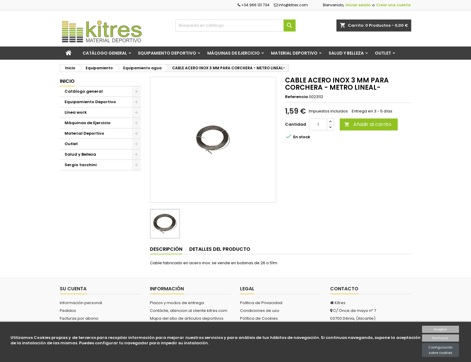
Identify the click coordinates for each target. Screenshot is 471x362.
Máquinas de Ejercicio (233, 53)
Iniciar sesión (358, 4)
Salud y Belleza (346, 53)
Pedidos (68, 310)
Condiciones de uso (259, 310)
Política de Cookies (259, 318)
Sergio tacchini (81, 165)
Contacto (344, 288)
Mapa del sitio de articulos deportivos (186, 318)
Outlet (383, 53)
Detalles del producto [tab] (219, 249)
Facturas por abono (79, 318)
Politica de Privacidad (261, 303)
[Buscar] (235, 25)
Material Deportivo (294, 53)
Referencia (296, 97)
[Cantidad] (318, 124)
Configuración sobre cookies (440, 350)
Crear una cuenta (393, 4)
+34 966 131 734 (253, 4)
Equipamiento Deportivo (167, 53)
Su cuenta (73, 288)
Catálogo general (105, 53)
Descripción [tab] (166, 249)
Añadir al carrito (367, 124)
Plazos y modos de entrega (177, 303)
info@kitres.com (291, 4)
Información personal (81, 303)
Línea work (76, 112)
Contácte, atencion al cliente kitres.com (188, 310)
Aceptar (440, 329)
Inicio (67, 81)
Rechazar (440, 338)
